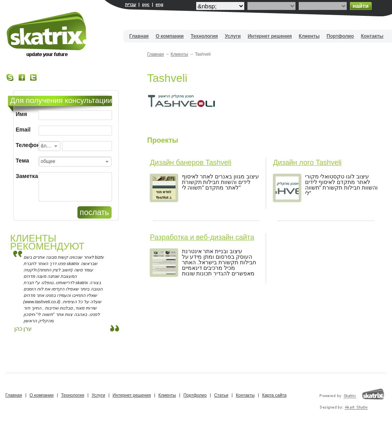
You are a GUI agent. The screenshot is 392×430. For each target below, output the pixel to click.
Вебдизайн (47, 34)
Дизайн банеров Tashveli (191, 163)
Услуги (233, 36)
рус (146, 4)
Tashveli (167, 78)
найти (361, 6)
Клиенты (309, 36)
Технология (204, 36)
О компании (170, 36)
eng (160, 4)
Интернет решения (270, 36)
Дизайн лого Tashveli (307, 163)
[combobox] (49, 146)
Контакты (372, 36)
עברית (130, 4)
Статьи (221, 395)
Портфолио (340, 36)
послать (94, 212)
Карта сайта (274, 395)
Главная (139, 36)
